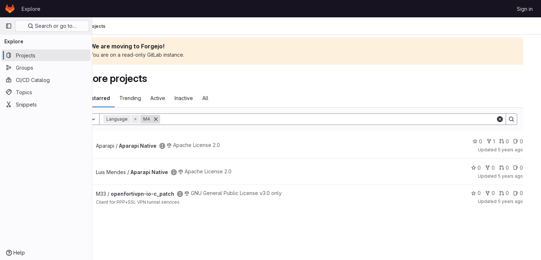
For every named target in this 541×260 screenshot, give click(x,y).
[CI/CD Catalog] (46, 80)
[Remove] (184, 119)
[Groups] (46, 67)
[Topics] (46, 92)
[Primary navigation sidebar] (8, 26)
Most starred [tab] (122, 98)
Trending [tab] (158, 98)
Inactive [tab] (212, 98)
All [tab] (233, 98)
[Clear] (509, 119)
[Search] (347, 119)
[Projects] (46, 55)
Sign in (525, 9)
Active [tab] (186, 98)
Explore (31, 9)
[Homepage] (10, 8)
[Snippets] (46, 104)
